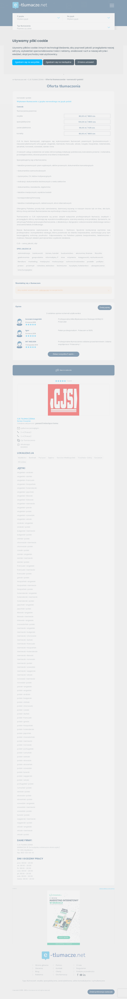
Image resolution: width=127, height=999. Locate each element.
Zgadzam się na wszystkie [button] (27, 62)
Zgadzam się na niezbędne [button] (58, 62)
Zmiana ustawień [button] (86, 62)
